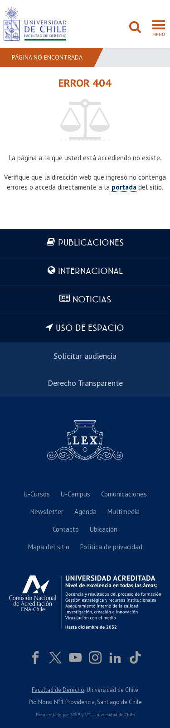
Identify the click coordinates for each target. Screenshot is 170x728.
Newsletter (46, 511)
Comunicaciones (124, 494)
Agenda (85, 511)
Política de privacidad (111, 547)
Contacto (66, 529)
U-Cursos (37, 494)
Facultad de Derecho (58, 690)
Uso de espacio (90, 328)
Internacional (90, 271)
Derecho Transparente (85, 383)
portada (124, 187)
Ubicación (103, 529)
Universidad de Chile (114, 715)
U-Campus (75, 494)
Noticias (92, 300)
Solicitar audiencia (85, 356)
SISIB (75, 715)
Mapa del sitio (48, 547)
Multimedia (123, 511)
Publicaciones (91, 243)
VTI (88, 715)
